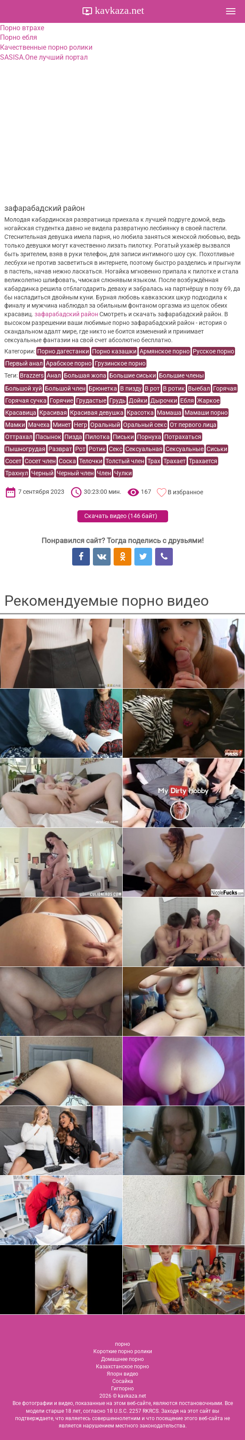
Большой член (65, 388)
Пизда (73, 436)
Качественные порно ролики (46, 47)
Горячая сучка (26, 400)
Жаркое (208, 400)
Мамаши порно (206, 412)
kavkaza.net (118, 10)
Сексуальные (184, 448)
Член (104, 473)
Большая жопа (85, 375)
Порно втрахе (22, 28)
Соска (67, 461)
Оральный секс (145, 424)
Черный (42, 473)
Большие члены (181, 375)
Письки (123, 436)
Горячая (225, 388)
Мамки (15, 424)
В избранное (185, 492)
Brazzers (32, 375)
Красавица (20, 412)
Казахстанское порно (122, 1367)
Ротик (97, 448)
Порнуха (149, 436)
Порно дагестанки (63, 351)
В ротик (174, 388)
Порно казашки (114, 351)
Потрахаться (182, 436)
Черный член (75, 473)
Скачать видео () (120, 515)
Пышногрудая (25, 448)
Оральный (105, 424)
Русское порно (213, 351)
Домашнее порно (122, 1359)
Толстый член (124, 461)
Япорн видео (122, 1374)
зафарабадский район (66, 314)
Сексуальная (143, 448)
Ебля (187, 400)
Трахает (174, 461)
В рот (152, 388)
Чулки (123, 473)
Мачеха (39, 424)
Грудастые (91, 400)
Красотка (140, 412)
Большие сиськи (132, 375)
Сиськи (217, 448)
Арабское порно (69, 363)
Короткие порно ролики (122, 1351)
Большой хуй (23, 388)
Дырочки (163, 400)
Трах (153, 461)
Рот (80, 448)
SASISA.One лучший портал (44, 57)
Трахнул (16, 473)
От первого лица (193, 424)
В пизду (131, 388)
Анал (54, 375)
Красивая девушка (97, 412)
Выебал (199, 388)
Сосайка (122, 1381)
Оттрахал (18, 436)
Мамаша (169, 412)
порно (122, 1344)
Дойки (138, 400)
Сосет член (40, 461)
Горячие (61, 400)
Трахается (203, 461)
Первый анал (24, 363)
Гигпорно (122, 1389)
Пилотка (97, 436)
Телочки (90, 461)
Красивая (53, 412)
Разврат (60, 448)
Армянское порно (165, 351)
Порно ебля (18, 37)
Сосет (13, 461)
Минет (62, 424)
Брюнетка (103, 388)
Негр (80, 424)
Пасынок (48, 436)
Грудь (117, 400)
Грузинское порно (120, 363)
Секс (115, 448)
